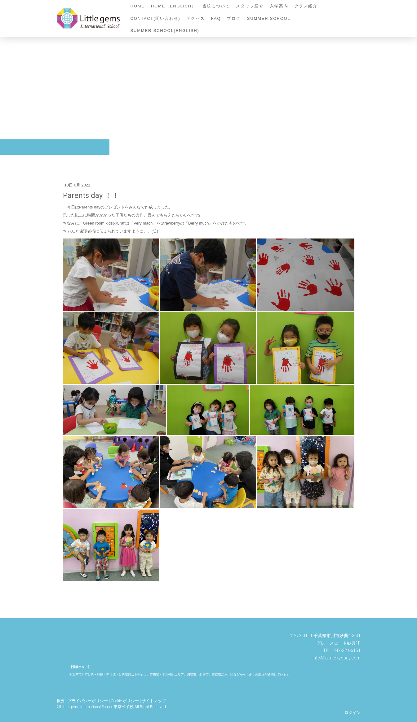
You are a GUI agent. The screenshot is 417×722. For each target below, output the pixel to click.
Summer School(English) (165, 30)
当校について (216, 6)
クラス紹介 (306, 6)
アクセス (196, 18)
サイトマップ (154, 700)
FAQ (216, 18)
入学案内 (279, 6)
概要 (61, 700)
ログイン (352, 712)
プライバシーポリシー (88, 700)
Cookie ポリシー (125, 700)
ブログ (234, 18)
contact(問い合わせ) (155, 18)
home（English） (173, 6)
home (138, 6)
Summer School (269, 18)
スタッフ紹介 (250, 6)
